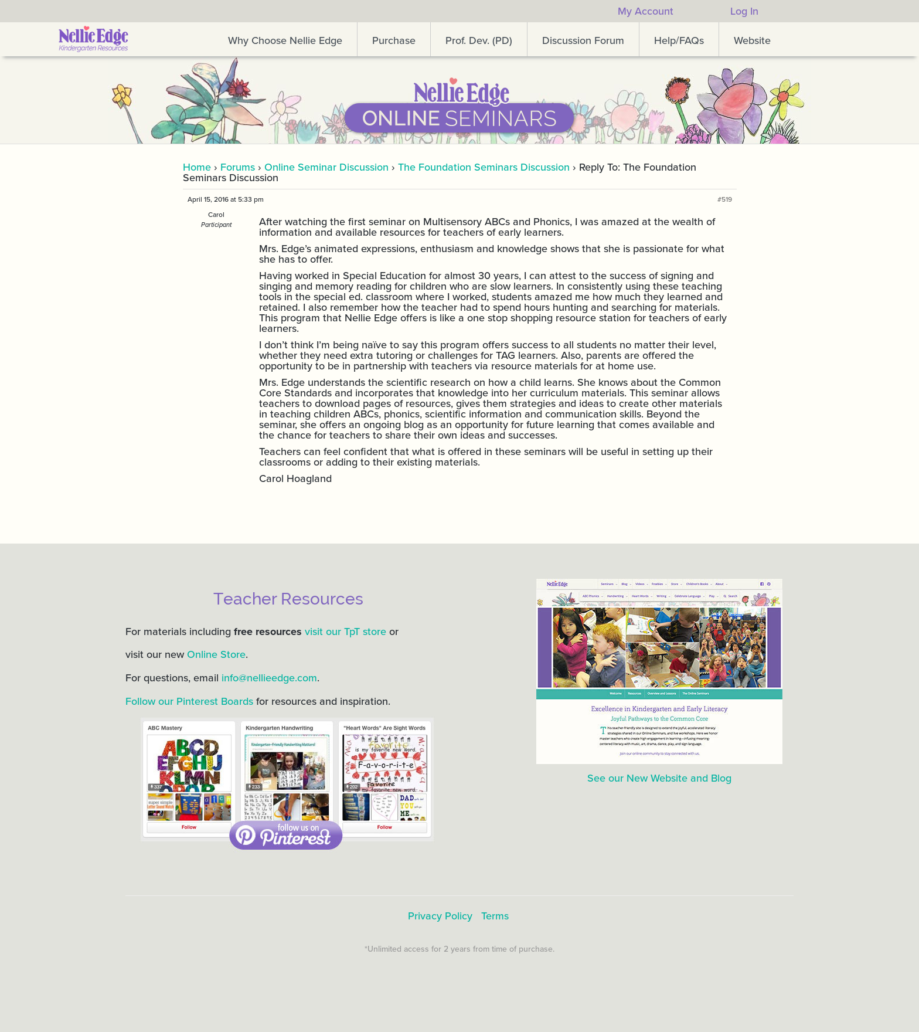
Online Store (216, 654)
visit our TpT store (345, 631)
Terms (495, 915)
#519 (724, 199)
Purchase (394, 40)
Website (752, 40)
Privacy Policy (440, 915)
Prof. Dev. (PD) (478, 40)
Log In (744, 11)
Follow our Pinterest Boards (189, 701)
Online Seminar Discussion (326, 167)
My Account (645, 11)
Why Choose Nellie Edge (285, 40)
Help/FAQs (679, 40)
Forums (237, 167)
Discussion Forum (583, 40)
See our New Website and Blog (659, 778)
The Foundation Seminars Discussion (484, 167)
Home (197, 167)
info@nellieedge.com (269, 677)
